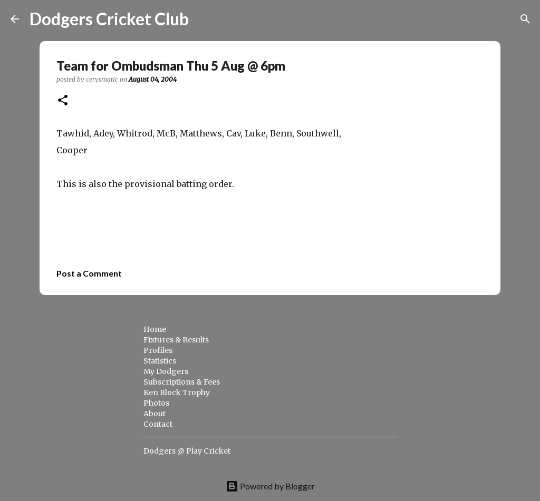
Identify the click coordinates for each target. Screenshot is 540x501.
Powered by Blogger (270, 486)
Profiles (157, 350)
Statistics (159, 361)
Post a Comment (89, 273)
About (154, 413)
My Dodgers (165, 371)
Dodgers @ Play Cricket (186, 451)
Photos (156, 403)
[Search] (203, 19)
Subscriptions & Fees (181, 382)
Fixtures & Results (176, 340)
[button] (62, 101)
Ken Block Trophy (176, 392)
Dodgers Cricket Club (109, 18)
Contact (157, 424)
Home (154, 329)
